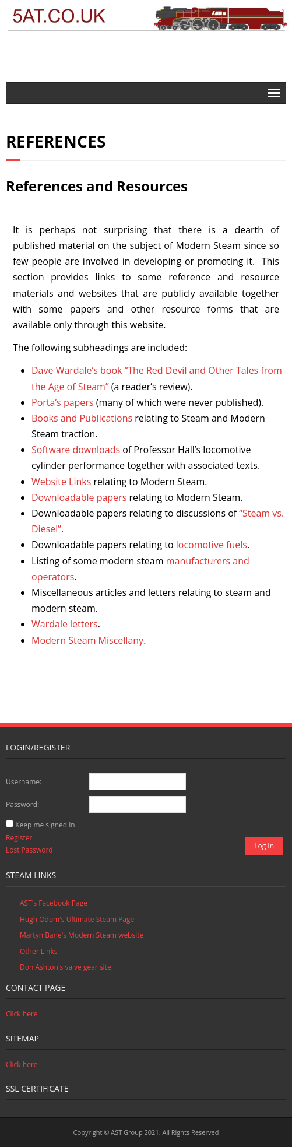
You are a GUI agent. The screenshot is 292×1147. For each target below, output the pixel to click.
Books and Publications (81, 418)
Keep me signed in (45, 825)
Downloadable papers (80, 497)
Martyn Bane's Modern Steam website (81, 935)
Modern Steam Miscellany (87, 640)
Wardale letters (64, 624)
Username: (23, 782)
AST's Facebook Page (53, 903)
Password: (22, 804)
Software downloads (75, 449)
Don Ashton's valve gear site (65, 967)
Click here (22, 1014)
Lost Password (29, 850)
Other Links (38, 951)
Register (19, 838)
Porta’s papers (62, 402)
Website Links (61, 481)
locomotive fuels (211, 544)
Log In (264, 846)
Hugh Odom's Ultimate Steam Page (77, 919)
